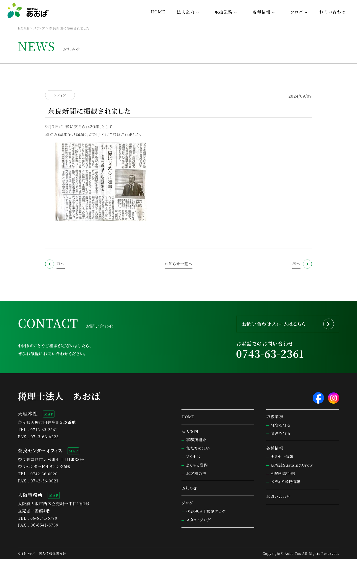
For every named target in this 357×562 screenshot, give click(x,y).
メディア (60, 95)
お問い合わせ (332, 12)
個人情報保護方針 (52, 556)
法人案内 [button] (186, 12)
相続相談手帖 (283, 476)
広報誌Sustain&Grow (293, 468)
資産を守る (281, 436)
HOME (157, 12)
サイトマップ (26, 556)
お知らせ (189, 491)
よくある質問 (197, 468)
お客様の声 (196, 476)
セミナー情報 (283, 459)
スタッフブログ (199, 522)
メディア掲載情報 (286, 484)
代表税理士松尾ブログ (206, 514)
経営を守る (281, 428)
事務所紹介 (196, 442)
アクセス (193, 459)
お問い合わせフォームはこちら (278, 324)
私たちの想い (198, 451)
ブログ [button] (297, 12)
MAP (48, 416)
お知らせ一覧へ (178, 263)
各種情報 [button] (261, 12)
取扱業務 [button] (224, 12)
